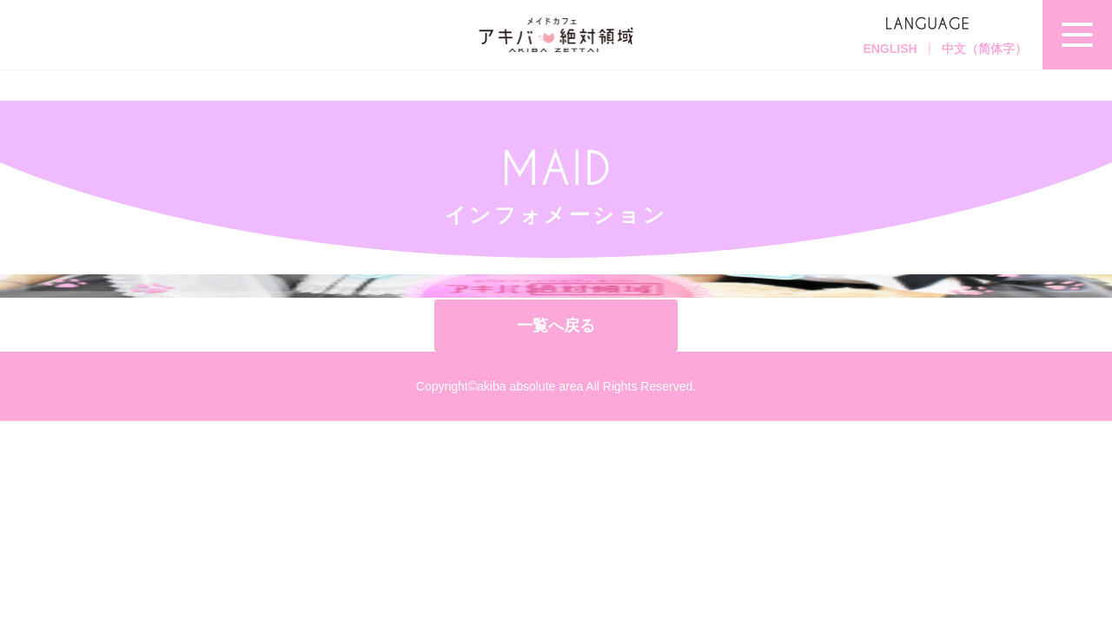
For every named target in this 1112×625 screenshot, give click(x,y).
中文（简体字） (984, 49)
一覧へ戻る (556, 325)
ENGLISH (890, 49)
